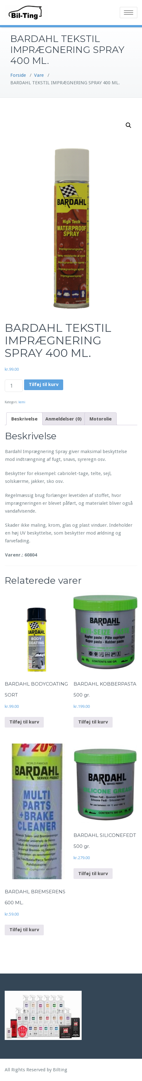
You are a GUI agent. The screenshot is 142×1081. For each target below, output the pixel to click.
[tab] (24, 418)
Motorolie (100, 419)
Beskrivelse (24, 419)
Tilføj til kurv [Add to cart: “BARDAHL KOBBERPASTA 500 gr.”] (93, 722)
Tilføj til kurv (43, 384)
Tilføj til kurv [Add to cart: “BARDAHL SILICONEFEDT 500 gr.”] (93, 873)
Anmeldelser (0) (63, 419)
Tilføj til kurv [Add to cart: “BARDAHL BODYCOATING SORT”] (24, 722)
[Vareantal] (14, 385)
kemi (21, 402)
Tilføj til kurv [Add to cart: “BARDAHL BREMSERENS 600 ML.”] (24, 929)
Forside (18, 75)
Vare (39, 75)
